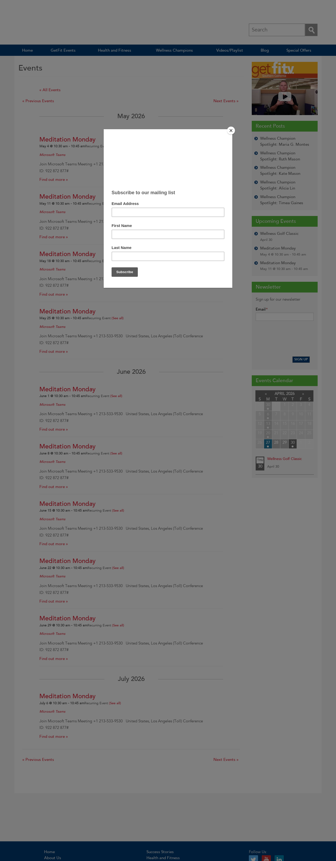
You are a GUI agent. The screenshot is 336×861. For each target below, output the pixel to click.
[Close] (231, 130)
